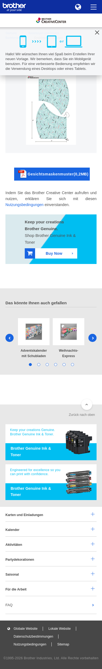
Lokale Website (59, 629)
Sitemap (63, 644)
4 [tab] (55, 364)
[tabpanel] (33, 338)
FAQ (9, 605)
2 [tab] (38, 364)
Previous (9, 338)
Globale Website (26, 629)
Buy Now (44, 253)
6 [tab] (72, 364)
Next (92, 338)
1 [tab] (30, 364)
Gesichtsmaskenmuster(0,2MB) (53, 174)
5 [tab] (63, 364)
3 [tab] (46, 364)
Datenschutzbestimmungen (33, 636)
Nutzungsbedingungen (24, 205)
